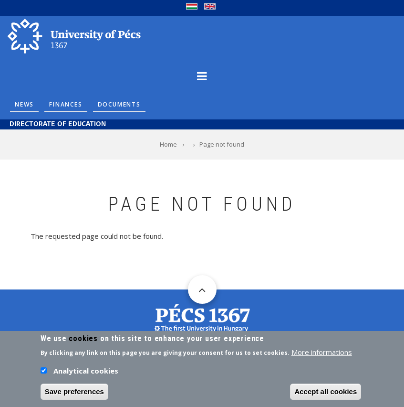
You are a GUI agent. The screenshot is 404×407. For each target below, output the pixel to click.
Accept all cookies (325, 394)
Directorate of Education (58, 124)
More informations (321, 354)
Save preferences (74, 394)
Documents (119, 104)
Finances (65, 104)
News (24, 104)
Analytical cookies (85, 373)
